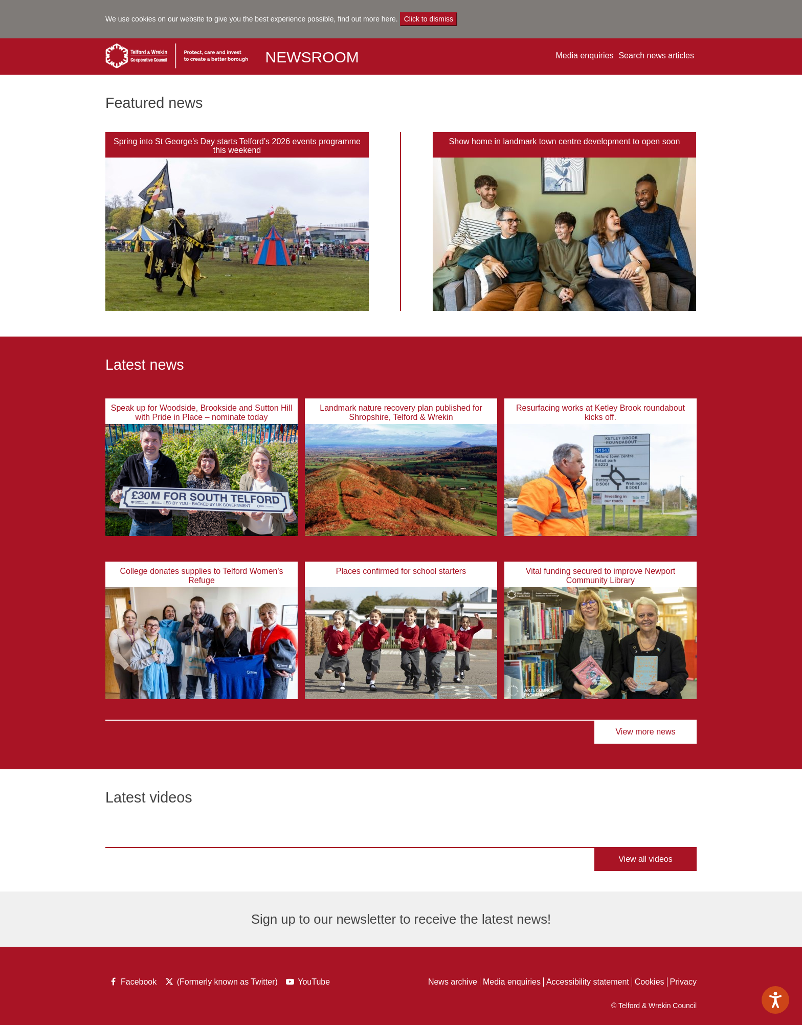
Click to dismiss (428, 19)
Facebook (132, 983)
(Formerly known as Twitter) (221, 983)
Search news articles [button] (656, 55)
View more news (645, 731)
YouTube (308, 983)
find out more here (367, 19)
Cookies (649, 981)
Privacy (683, 981)
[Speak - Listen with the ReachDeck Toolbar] (775, 1000)
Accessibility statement (587, 981)
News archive (452, 981)
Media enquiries (584, 55)
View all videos (645, 859)
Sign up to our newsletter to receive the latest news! (401, 919)
